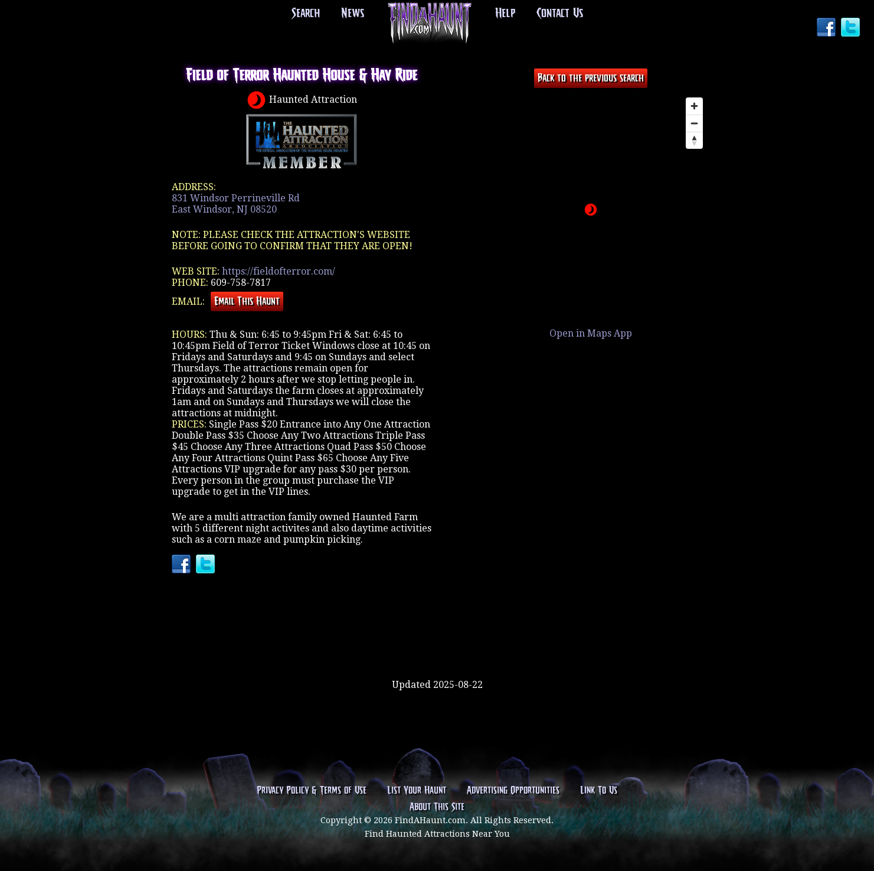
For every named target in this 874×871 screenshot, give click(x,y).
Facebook (827, 28)
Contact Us (559, 13)
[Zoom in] (694, 106)
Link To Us (598, 790)
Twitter (851, 28)
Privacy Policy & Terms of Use (311, 790)
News (352, 13)
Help (505, 13)
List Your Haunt (416, 790)
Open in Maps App (590, 333)
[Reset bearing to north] (694, 140)
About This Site (437, 807)
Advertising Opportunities (513, 790)
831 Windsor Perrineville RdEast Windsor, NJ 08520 (236, 204)
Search (306, 13)
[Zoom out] (694, 123)
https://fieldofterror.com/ (278, 271)
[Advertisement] (437, 640)
